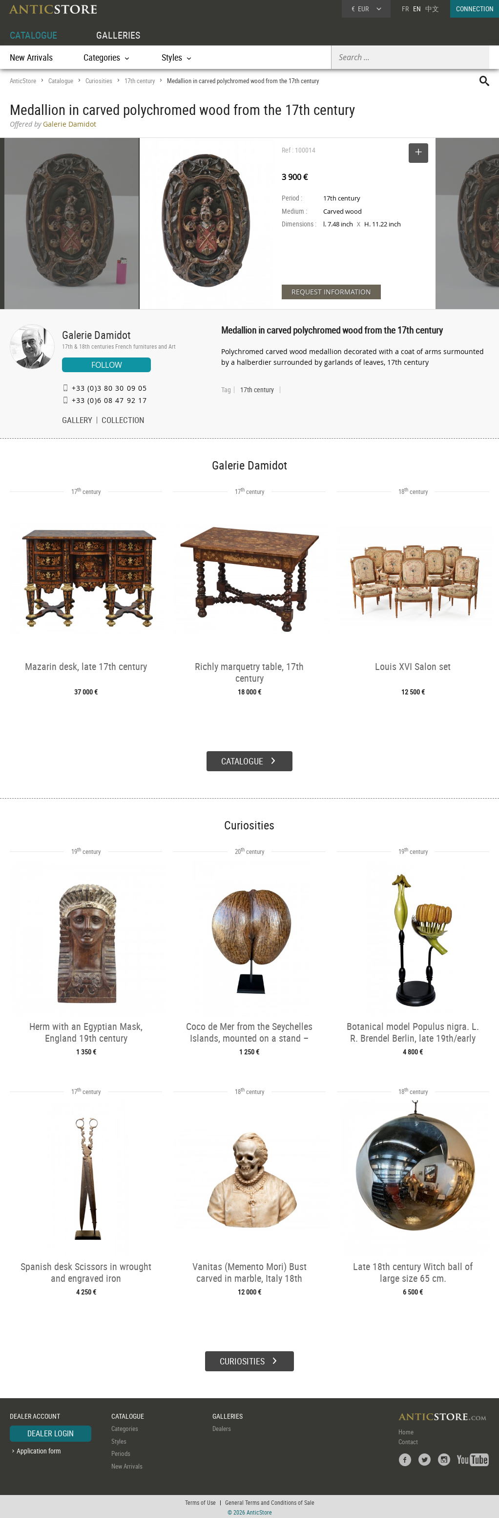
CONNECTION (475, 8)
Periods (120, 1452)
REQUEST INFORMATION (331, 291)
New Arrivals (31, 57)
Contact (408, 1440)
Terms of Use (200, 1501)
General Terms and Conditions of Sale (269, 1501)
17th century (140, 80)
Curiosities (98, 80)
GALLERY (77, 421)
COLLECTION (123, 421)
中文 (432, 8)
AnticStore (23, 80)
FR (405, 8)
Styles (118, 1439)
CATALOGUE (33, 35)
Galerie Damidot (96, 335)
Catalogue (60, 80)
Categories (124, 1427)
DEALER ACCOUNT (35, 1414)
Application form (39, 1449)
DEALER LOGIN (50, 1432)
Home (406, 1431)
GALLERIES (118, 35)
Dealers (221, 1427)
